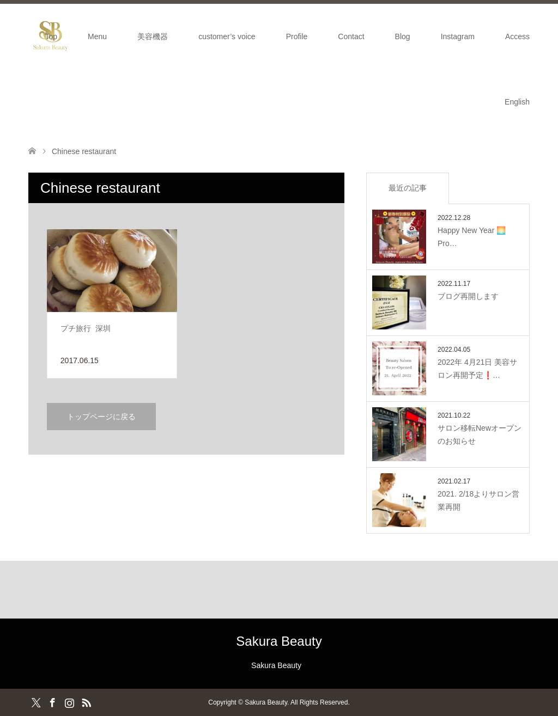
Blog (402, 36)
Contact (351, 36)
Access (517, 36)
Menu (97, 36)
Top (51, 36)
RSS (86, 701)
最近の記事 (408, 187)
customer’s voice (227, 36)
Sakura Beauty (279, 641)
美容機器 (152, 36)
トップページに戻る (101, 416)
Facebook (52, 701)
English (517, 101)
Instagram (458, 36)
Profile (297, 36)
